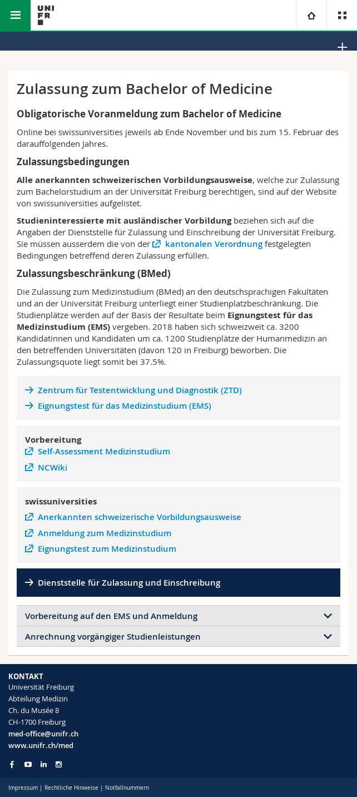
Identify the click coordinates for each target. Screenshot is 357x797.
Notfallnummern (127, 787)
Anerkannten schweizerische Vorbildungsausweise (139, 517)
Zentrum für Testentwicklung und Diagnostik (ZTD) (140, 390)
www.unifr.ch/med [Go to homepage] (40, 745)
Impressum (23, 787)
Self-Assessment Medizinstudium (104, 451)
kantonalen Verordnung (213, 244)
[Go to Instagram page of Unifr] (59, 764)
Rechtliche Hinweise (71, 787)
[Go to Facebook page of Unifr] (12, 764)
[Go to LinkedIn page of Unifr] (44, 764)
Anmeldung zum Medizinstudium (104, 533)
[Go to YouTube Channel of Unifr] (28, 764)
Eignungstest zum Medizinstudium (107, 549)
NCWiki (52, 467)
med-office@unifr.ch (43, 734)
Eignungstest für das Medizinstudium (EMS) (124, 406)
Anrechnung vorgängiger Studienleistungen (113, 636)
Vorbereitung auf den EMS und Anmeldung (111, 616)
